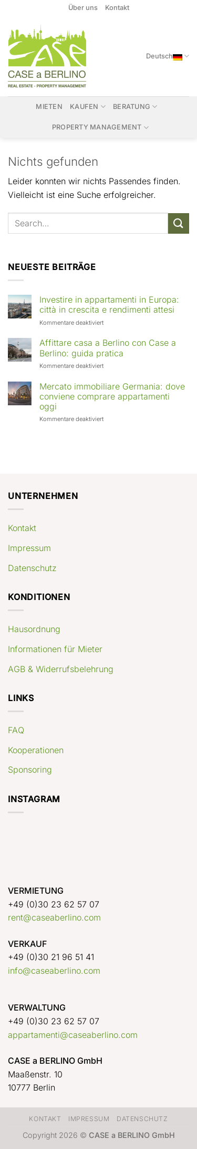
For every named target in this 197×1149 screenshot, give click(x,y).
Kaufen (88, 107)
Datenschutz (32, 568)
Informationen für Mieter (55, 649)
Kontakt (117, 8)
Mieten (49, 107)
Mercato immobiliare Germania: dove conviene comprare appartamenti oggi (112, 397)
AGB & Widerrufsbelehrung (60, 669)
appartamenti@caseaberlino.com (73, 1035)
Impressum (29, 548)
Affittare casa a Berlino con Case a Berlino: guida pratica (107, 348)
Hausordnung (34, 629)
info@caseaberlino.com (54, 970)
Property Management (100, 128)
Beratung (135, 107)
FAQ (16, 730)
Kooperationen (36, 750)
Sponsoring (30, 769)
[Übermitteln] (178, 223)
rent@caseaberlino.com (54, 917)
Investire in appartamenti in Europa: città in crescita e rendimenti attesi (109, 305)
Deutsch (167, 56)
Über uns (83, 8)
